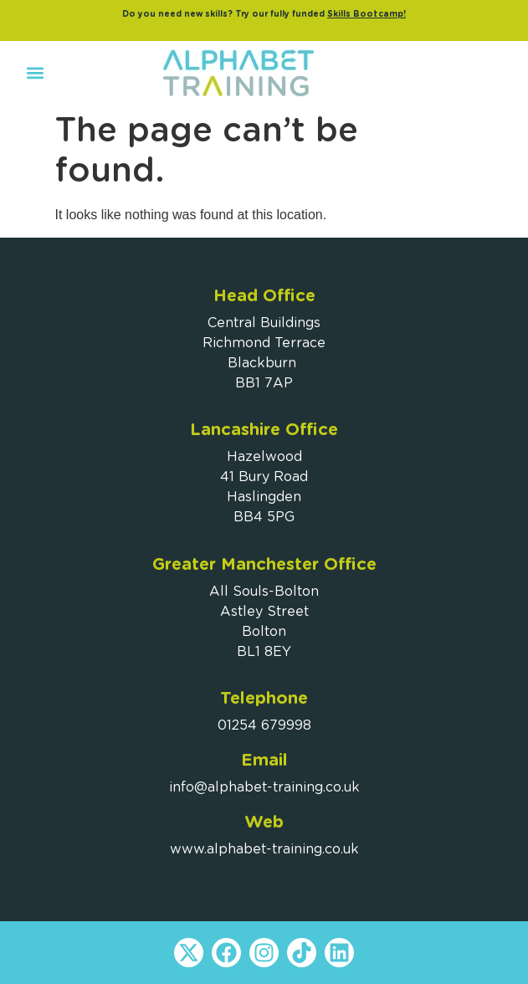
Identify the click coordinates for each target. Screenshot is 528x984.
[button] (35, 73)
